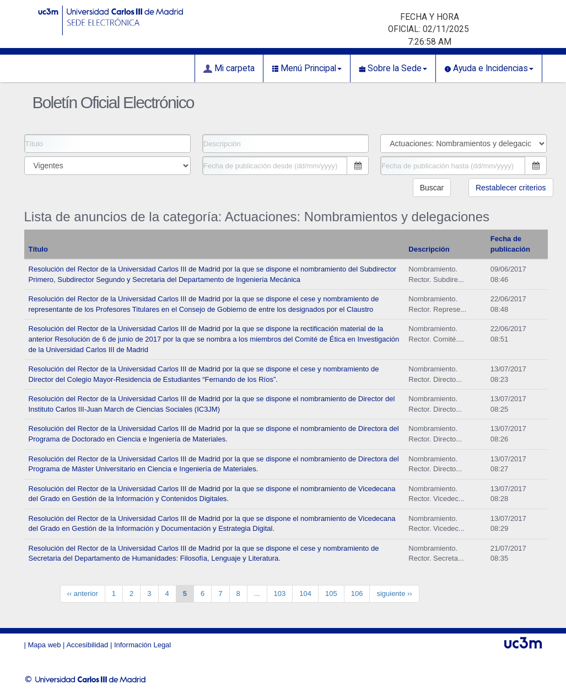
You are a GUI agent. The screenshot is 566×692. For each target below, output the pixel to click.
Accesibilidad (87, 645)
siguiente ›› (394, 593)
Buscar (432, 187)
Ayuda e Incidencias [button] (488, 68)
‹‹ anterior (82, 593)
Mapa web (44, 645)
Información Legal (142, 645)
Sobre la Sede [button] (393, 68)
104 (305, 593)
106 (357, 593)
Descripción (428, 249)
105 (331, 593)
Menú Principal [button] (307, 68)
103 (280, 593)
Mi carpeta (229, 68)
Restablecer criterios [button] (511, 187)
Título (38, 249)
